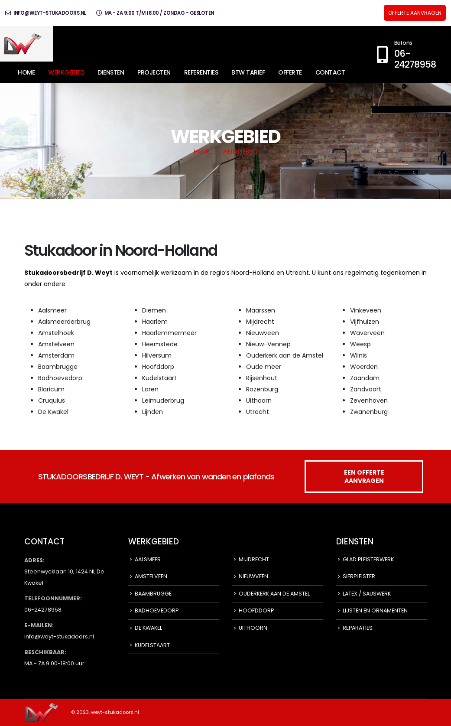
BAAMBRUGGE (153, 593)
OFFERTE (290, 72)
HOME (26, 72)
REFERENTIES (201, 72)
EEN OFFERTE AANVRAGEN (364, 476)
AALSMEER (148, 559)
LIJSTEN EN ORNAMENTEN (375, 610)
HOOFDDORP (256, 610)
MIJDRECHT (254, 559)
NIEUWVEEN (253, 576)
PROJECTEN (154, 72)
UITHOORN (253, 628)
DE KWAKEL (148, 628)
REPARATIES (358, 628)
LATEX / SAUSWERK (367, 593)
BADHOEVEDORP (156, 610)
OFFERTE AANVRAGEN (414, 12)
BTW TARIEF (248, 72)
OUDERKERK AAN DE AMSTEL (274, 593)
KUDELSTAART (152, 645)
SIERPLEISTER (359, 576)
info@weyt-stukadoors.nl (45, 13)
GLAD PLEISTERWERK (368, 559)
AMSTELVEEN (151, 576)
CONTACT (330, 72)
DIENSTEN (110, 72)
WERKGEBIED (66, 72)
